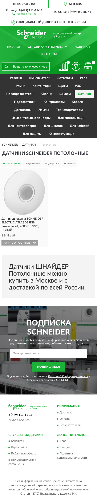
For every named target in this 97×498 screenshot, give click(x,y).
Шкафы (65, 94)
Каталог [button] (14, 46)
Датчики (84, 94)
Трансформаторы (69, 110)
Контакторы (41, 86)
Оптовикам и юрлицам (47, 46)
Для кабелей (79, 125)
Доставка (66, 412)
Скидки (65, 447)
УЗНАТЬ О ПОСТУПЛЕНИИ (20, 243)
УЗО (78, 86)
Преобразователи (19, 94)
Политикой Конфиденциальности (68, 376)
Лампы (44, 110)
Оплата (65, 418)
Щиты (63, 86)
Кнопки (46, 94)
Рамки (20, 86)
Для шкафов (53, 125)
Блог (63, 441)
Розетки (16, 78)
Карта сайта (19, 447)
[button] (24, 13)
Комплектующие (61, 133)
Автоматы (65, 78)
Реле (83, 78)
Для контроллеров (22, 125)
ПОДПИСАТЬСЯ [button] (48, 366)
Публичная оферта (23, 453)
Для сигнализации (71, 118)
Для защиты (32, 133)
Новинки (82, 46)
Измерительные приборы (31, 118)
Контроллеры (54, 102)
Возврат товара (70, 425)
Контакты (48, 54)
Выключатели (39, 78)
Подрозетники (25, 102)
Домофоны (22, 110)
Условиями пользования (41, 380)
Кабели (77, 102)
